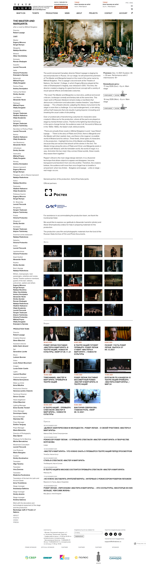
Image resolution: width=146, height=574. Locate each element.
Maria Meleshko (19, 430)
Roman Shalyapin (20, 61)
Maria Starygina (19, 453)
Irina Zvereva (18, 469)
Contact (108, 13)
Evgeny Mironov (19, 42)
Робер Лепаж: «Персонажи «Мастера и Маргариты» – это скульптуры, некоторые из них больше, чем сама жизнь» (88, 489)
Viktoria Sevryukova (20, 380)
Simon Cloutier (19, 397)
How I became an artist (82, 4)
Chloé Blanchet (19, 402)
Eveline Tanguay (19, 424)
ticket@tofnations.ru (61, 4)
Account (123, 13)
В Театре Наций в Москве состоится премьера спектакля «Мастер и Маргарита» (84, 469)
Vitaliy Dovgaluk (19, 83)
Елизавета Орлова (20, 75)
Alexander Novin (19, 100)
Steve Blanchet (19, 340)
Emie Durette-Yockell (21, 408)
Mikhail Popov (18, 81)
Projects (93, 13)
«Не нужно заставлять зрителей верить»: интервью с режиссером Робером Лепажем (87, 479)
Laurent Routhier (19, 374)
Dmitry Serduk (18, 94)
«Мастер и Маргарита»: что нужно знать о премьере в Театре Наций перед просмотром (88, 451)
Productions (52, 13)
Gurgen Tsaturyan (20, 113)
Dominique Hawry (20, 413)
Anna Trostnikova (19, 483)
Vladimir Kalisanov (20, 115)
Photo (16, 518)
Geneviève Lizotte (20, 352)
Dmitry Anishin (19, 494)
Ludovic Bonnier (19, 357)
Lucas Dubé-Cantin (20, 368)
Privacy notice (140, 543)
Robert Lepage (19, 33)
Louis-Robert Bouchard (22, 363)
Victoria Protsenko (20, 73)
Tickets (35, 13)
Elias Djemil (17, 436)
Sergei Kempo (18, 45)
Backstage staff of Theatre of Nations (24, 511)
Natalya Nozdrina (19, 50)
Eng (131, 3)
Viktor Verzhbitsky (20, 56)
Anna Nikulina (18, 385)
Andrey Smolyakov (20, 89)
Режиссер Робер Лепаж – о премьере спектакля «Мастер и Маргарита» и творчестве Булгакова (86, 441)
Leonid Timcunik (19, 67)
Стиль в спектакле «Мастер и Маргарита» (64, 460)
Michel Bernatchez (20, 441)
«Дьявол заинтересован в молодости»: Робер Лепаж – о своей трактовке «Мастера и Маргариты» (87, 429)
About (79, 13)
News (67, 13)
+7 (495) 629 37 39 (62, 2)
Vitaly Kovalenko (19, 118)
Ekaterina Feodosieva (21, 475)
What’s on (20, 13)
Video (15, 520)
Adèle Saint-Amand (20, 346)
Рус (127, 3)
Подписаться (79, 536)
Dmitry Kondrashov (20, 458)
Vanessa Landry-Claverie (23, 391)
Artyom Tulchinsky (20, 126)
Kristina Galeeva (19, 500)
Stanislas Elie (18, 419)
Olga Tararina (18, 464)
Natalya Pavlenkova (20, 177)
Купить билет (61, 7)
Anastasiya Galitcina (21, 488)
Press (16, 522)
